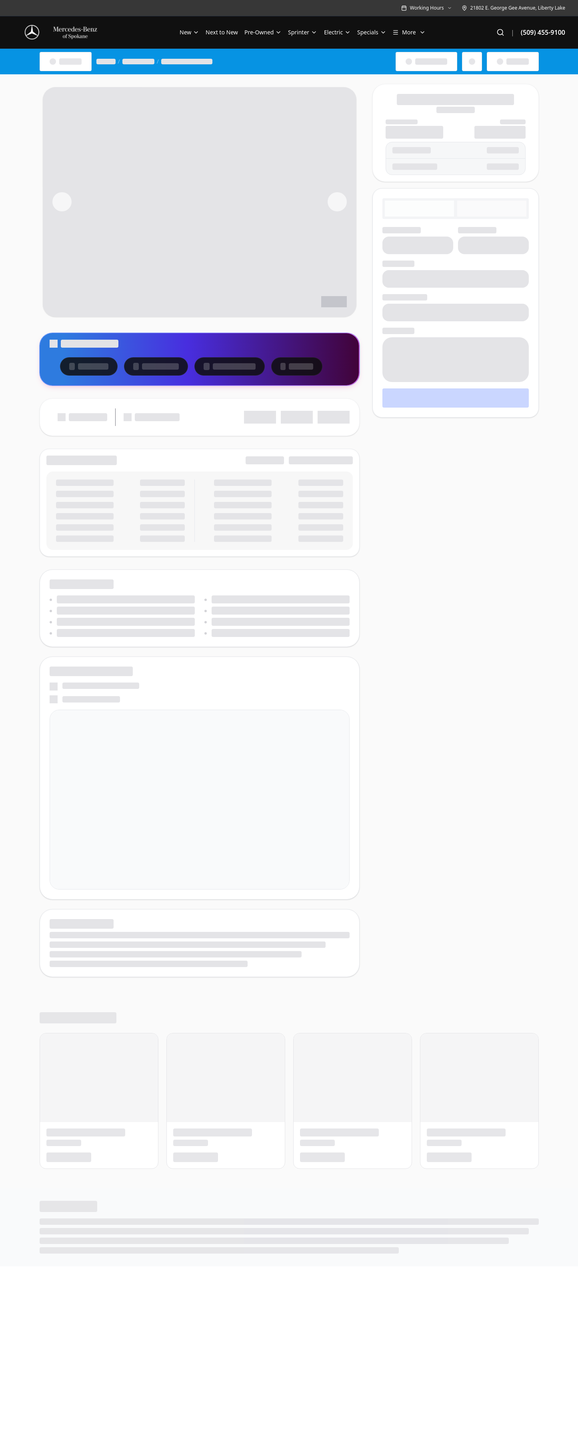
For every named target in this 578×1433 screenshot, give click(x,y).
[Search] (500, 32)
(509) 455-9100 (543, 32)
